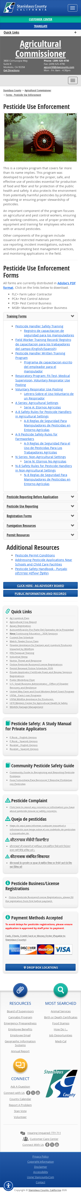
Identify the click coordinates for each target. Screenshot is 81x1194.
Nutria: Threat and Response (25, 660)
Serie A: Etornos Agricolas (42, 407)
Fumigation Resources (21, 526)
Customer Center (40, 19)
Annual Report (20, 1051)
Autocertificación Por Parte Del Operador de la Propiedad (42, 629)
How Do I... (61, 1029)
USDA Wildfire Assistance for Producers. (32, 699)
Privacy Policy (40, 1156)
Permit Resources (18, 535)
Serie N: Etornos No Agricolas (45, 461)
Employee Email (20, 1035)
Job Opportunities (60, 1035)
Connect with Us (14, 1093)
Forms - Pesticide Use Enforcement (23, 95)
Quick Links (11, 32)
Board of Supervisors (20, 1011)
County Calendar (20, 1099)
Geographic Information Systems (20, 1043)
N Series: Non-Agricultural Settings (40, 457)
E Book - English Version (23, 737)
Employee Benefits (20, 1029)
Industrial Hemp (19, 656)
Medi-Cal (60, 1041)
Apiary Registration (20, 625)
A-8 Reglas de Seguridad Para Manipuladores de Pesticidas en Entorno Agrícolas (47, 425)
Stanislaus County (12, 90)
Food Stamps (60, 1023)
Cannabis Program (20, 1017)
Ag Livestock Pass (19, 618)
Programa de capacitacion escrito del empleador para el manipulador (48, 366)
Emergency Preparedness (20, 1023)
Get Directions (11, 70)
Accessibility (40, 1172)
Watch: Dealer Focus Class (24, 641)
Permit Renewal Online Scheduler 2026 (31, 668)
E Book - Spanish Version (24, 741)
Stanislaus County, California (45, 1190)
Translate (40, 26)
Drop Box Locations (40, 967)
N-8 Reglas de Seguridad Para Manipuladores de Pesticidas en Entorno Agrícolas (47, 479)
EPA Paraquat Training (22, 652)
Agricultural (40, 48)
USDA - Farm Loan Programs (25, 695)
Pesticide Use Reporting (22, 506)
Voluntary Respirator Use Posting (39, 389)
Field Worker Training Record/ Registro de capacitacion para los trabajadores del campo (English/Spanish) (43, 344)
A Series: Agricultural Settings (36, 403)
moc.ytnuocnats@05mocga (59, 67)
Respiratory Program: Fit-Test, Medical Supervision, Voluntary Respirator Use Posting (42, 380)
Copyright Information (40, 1161)
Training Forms (17, 316)
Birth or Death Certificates (60, 1017)
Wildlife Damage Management (26, 707)
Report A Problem (20, 1105)
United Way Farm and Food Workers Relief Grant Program (42, 691)
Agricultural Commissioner (38, 90)
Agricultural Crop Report (23, 622)
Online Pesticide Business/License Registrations (36, 664)
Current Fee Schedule (21, 637)
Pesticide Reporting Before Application (32, 497)
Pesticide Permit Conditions (35, 555)
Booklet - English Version (24, 745)
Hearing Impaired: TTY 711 (44, 1133)
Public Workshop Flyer (22, 680)
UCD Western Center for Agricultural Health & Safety (39, 703)
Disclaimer (40, 1166)
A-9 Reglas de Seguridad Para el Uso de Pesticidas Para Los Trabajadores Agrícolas (47, 447)
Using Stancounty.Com (40, 1177)
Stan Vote (20, 1111)
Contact (40, 1182)
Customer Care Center (44, 1139)
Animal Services (61, 1011)
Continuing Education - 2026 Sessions (34, 633)
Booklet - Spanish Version (24, 749)
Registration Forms (19, 516)
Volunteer (20, 1117)
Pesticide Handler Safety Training (39, 326)
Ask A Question (20, 1086)
